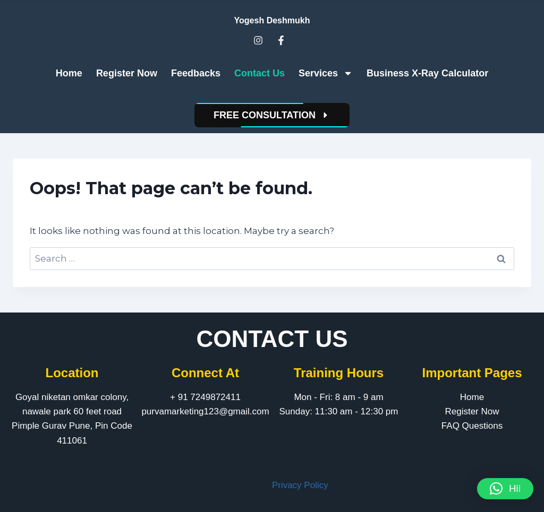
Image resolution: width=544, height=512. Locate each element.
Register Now (126, 73)
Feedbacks (195, 73)
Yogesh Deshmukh (272, 20)
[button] (505, 488)
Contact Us (259, 73)
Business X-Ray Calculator (427, 73)
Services (326, 73)
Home (69, 73)
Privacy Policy (300, 485)
